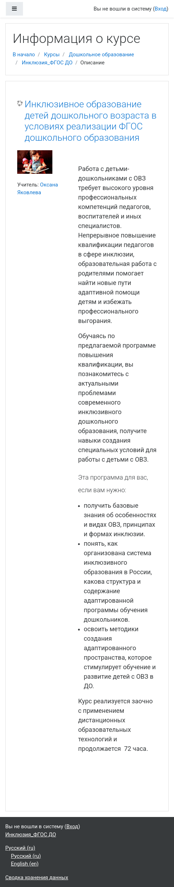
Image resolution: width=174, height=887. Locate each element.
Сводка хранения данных (36, 877)
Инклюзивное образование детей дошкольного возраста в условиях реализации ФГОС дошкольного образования (90, 121)
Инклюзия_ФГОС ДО (47, 62)
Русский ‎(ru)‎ (20, 848)
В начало (24, 54)
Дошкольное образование (101, 54)
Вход (161, 9)
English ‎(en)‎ (25, 864)
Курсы (51, 54)
